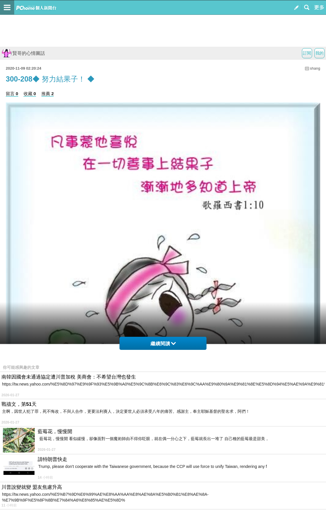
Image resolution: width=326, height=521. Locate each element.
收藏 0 (29, 93)
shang (315, 68)
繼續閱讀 (163, 343)
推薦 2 (47, 93)
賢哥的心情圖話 (23, 53)
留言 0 (12, 93)
